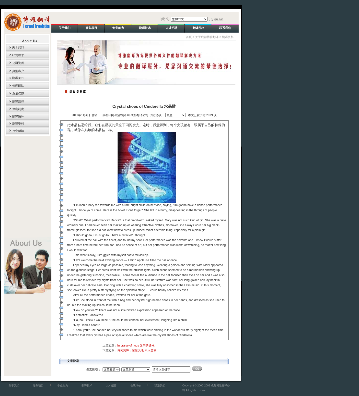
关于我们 (18, 47)
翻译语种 (18, 116)
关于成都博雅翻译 (207, 37)
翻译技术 (86, 385)
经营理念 (18, 55)
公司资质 (18, 63)
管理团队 (18, 85)
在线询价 (135, 385)
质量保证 (18, 93)
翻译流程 (18, 101)
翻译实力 (18, 78)
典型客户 (18, 71)
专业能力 (62, 385)
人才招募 (111, 385)
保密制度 (18, 109)
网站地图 (218, 19)
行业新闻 (18, 131)
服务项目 (38, 385)
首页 (189, 37)
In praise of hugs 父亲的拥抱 (135, 345)
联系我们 (159, 385)
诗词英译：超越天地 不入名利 (136, 350)
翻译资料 (18, 123)
